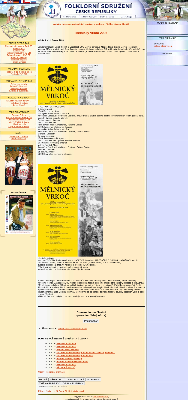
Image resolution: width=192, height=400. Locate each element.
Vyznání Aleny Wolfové (67, 349)
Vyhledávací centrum (18, 136)
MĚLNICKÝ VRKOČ (65, 367)
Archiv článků (19, 105)
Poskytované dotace (19, 103)
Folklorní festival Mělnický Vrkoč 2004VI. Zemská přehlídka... (85, 352)
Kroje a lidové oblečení (18, 126)
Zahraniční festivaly (19, 86)
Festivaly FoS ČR (19, 74)
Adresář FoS (19, 48)
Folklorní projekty (18, 60)
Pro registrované (18, 138)
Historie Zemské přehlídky (69, 358)
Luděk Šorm (58, 391)
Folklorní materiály (18, 57)
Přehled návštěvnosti (74, 391)
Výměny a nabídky (18, 88)
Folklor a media (19, 62)
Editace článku (44, 391)
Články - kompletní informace (51, 372)
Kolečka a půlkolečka (18, 91)
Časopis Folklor (19, 115)
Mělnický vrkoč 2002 (66, 364)
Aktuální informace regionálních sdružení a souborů (78, 24)
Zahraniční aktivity (19, 84)
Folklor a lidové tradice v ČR (19, 117)
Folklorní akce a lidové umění (18, 72)
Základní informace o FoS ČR (18, 46)
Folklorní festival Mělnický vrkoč (72, 328)
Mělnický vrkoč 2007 (66, 346)
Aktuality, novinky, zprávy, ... (19, 101)
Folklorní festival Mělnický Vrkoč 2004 (74, 355)
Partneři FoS (19, 51)
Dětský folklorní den (163, 46)
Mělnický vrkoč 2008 (66, 343)
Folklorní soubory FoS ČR (19, 55)
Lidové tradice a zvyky (19, 122)
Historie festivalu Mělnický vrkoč (72, 361)
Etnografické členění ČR (19, 120)
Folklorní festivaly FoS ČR (19, 53)
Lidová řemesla (19, 124)
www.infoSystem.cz (100, 397)
